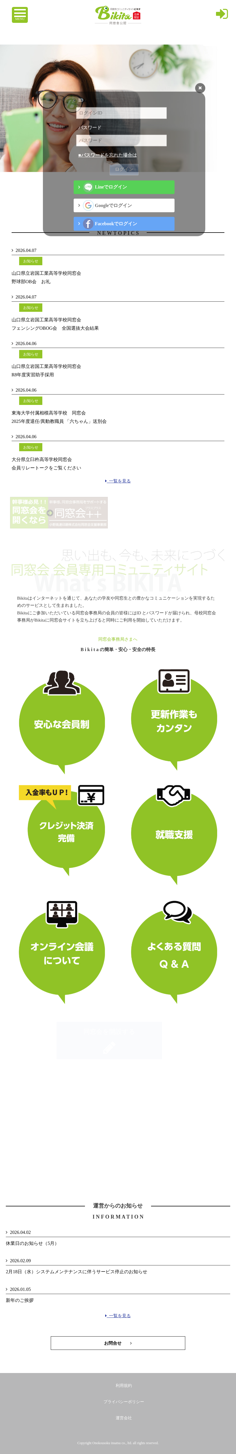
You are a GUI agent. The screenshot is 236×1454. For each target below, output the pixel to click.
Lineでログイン (105, 196)
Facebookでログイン (110, 233)
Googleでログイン (107, 215)
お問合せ (118, 1343)
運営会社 (124, 1418)
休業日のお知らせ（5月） (32, 1243)
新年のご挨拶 (20, 1300)
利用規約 (124, 1385)
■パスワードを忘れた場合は (107, 164)
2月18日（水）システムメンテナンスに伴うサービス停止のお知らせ (76, 1271)
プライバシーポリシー (124, 1402)
